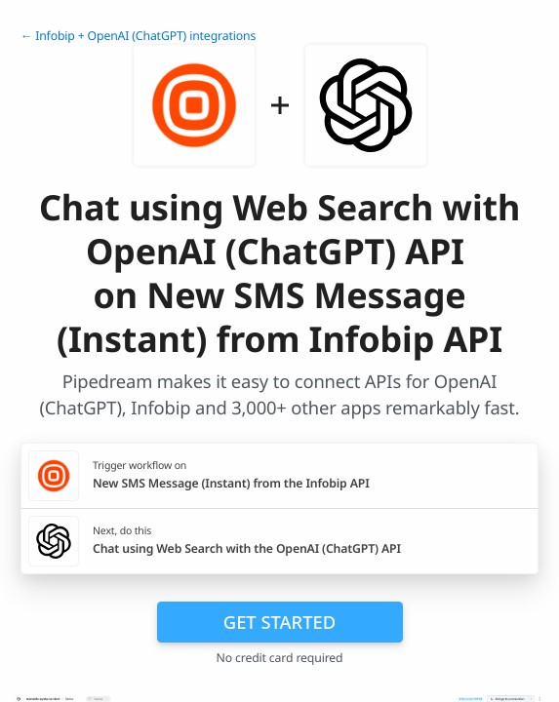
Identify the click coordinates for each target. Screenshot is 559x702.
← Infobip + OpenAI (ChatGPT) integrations (138, 35)
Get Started (279, 621)
